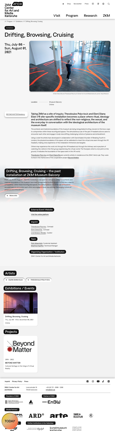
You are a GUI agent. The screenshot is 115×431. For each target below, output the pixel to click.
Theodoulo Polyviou (40, 280)
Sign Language (98, 4)
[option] (21, 309)
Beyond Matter (73, 158)
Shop (69, 4)
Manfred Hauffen (37, 246)
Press (86, 4)
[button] (69, 66)
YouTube (98, 381)
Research (90, 15)
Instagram (93, 381)
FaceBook (87, 381)
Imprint (7, 381)
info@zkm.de (50, 390)
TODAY (10, 421)
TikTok (103, 381)
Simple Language (93, 4)
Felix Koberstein (36, 243)
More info (13, 196)
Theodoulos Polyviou (38, 155)
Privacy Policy (17, 381)
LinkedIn (108, 381)
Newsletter (78, 4)
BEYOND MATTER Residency (15, 114)
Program (72, 15)
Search (108, 4)
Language (103, 4)
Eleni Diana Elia (55, 155)
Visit (57, 15)
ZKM (106, 15)
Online (51, 104)
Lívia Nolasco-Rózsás (38, 233)
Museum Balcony (55, 102)
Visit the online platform (40, 214)
